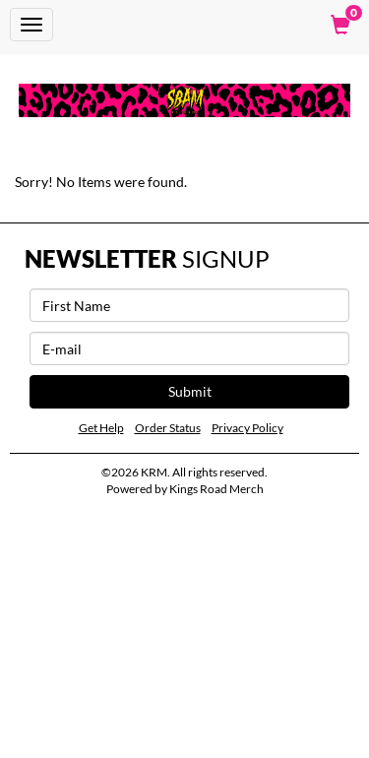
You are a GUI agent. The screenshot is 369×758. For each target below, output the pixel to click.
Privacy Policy (247, 427)
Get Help (101, 427)
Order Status (168, 427)
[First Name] (189, 305)
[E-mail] (189, 348)
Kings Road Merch (216, 488)
